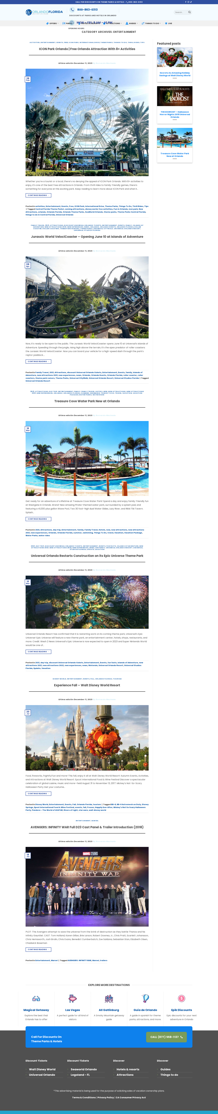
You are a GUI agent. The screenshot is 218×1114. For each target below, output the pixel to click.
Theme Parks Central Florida (131, 212)
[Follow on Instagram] (188, 2)
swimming (95, 393)
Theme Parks (106, 42)
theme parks (110, 212)
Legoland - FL (80, 1075)
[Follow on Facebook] (186, 2)
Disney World (59, 679)
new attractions (117, 391)
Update (90, 549)
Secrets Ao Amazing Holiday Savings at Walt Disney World (174, 74)
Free (66, 42)
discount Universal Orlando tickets (82, 225)
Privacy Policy (105, 1097)
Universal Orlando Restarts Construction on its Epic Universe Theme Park (87, 556)
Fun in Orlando (121, 209)
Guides (165, 1069)
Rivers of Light (71, 810)
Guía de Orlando (145, 1010)
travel (118, 393)
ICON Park (74, 42)
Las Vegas (72, 1010)
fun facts (111, 546)
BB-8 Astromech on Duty (129, 804)
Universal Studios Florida (87, 230)
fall (84, 807)
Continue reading (38, 195)
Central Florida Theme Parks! (49, 209)
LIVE (168, 23)
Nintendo (100, 548)
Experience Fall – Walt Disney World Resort (87, 685)
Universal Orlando (64, 215)
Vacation (127, 393)
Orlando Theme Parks (73, 212)
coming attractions (74, 209)
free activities (106, 209)
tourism (117, 679)
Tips (142, 42)
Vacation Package (133, 533)
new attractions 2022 (60, 548)
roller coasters (51, 228)
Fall (92, 679)
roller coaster (130, 375)
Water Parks (85, 395)
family (129, 225)
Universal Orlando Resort (127, 228)
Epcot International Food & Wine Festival (54, 807)
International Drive (90, 42)
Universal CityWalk (103, 228)
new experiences (75, 227)
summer (85, 393)
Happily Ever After (103, 807)
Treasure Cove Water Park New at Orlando (87, 401)
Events (59, 42)
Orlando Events (108, 227)
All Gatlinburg (109, 1010)
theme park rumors (70, 228)
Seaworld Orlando (84, 1069)
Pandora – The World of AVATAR (47, 810)
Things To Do (120, 42)
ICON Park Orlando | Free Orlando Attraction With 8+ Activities (87, 49)
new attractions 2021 (55, 227)
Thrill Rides (134, 42)
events (78, 807)
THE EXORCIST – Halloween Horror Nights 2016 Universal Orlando (175, 114)
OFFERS (52, 23)
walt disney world (97, 810)
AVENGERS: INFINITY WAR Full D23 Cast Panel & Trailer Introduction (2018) (87, 827)
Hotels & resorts (128, 1069)
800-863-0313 (83, 10)
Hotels (99, 391)
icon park (133, 209)
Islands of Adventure (127, 546)
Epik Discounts (181, 1010)
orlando (42, 212)
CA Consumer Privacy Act (131, 1097)
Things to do (169, 1075)
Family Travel (37, 225)
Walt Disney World (42, 1069)
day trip (53, 391)
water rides (98, 395)
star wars (83, 810)
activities (35, 42)
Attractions (56, 225)
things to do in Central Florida (40, 215)
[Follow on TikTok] (191, 2)
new (105, 391)
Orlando (94, 227)
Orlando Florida (54, 212)
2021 (47, 225)
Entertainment (48, 42)
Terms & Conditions (84, 1097)
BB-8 (113, 804)
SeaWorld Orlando (94, 212)
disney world (91, 209)
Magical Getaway (36, 1010)
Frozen (90, 807)
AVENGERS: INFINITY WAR (79, 960)
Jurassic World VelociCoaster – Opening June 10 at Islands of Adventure (87, 237)
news (86, 227)
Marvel (94, 821)
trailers (103, 960)
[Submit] (189, 12)
